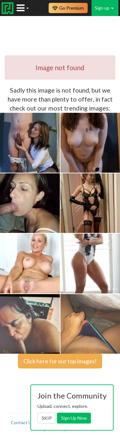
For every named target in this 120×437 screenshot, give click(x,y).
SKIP (47, 418)
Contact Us (22, 422)
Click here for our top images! (60, 361)
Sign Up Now (74, 418)
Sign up (104, 8)
